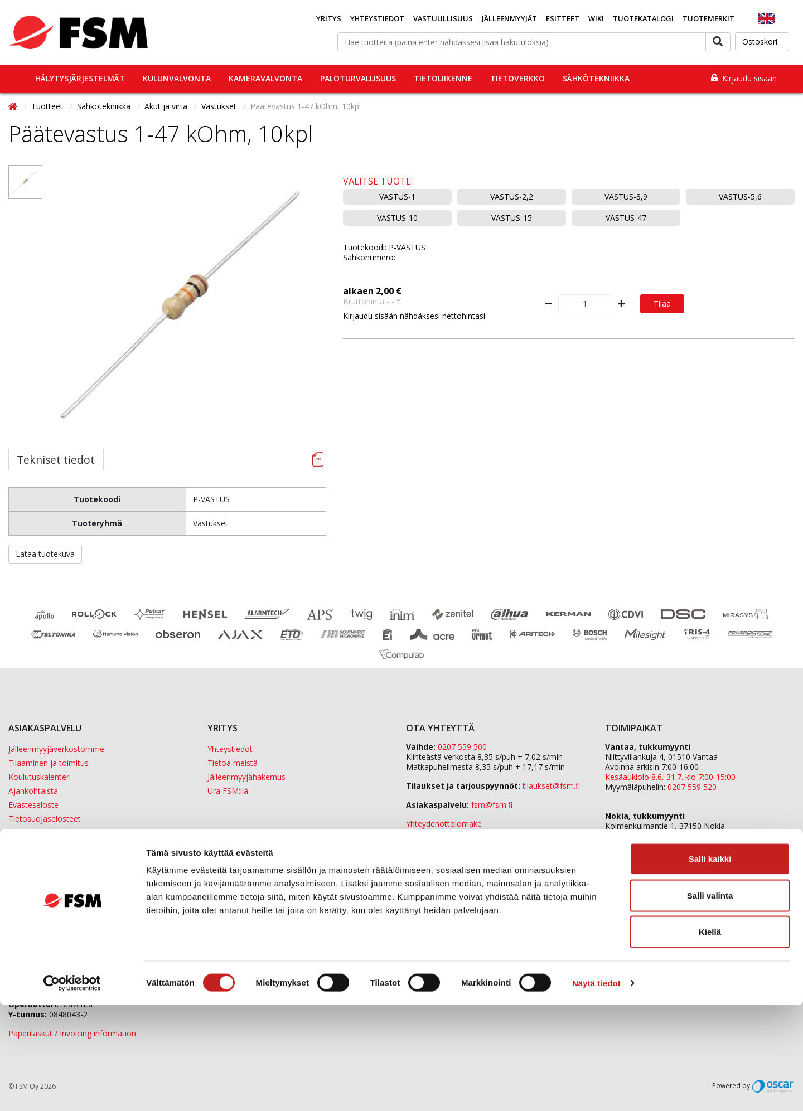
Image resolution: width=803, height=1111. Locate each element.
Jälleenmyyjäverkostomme (56, 749)
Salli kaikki (710, 964)
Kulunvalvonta (177, 78)
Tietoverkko (517, 78)
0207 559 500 (462, 746)
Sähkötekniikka (596, 78)
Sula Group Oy (631, 895)
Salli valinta (710, 1001)
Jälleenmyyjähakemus (246, 777)
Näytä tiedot (596, 1089)
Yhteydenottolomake (444, 823)
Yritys (328, 18)
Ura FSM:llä (227, 790)
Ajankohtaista (33, 790)
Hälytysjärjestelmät (80, 78)
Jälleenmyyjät (509, 18)
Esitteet (562, 18)
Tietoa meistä (232, 763)
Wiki (596, 18)
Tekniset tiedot (56, 459)
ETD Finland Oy (633, 875)
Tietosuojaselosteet (44, 818)
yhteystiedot (565, 842)
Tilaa (662, 303)
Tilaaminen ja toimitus (48, 763)
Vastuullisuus (443, 18)
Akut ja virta (167, 106)
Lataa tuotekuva (45, 554)
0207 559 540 (692, 846)
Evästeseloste (33, 804)
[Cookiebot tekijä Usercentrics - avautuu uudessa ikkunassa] (72, 1089)
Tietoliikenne (443, 78)
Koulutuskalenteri (39, 777)
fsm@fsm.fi (491, 804)
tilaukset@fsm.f (551, 785)
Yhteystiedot (377, 18)
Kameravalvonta (265, 78)
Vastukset (220, 106)
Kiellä (710, 1037)
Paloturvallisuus (358, 78)
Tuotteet (48, 106)
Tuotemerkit (708, 18)
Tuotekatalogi (643, 18)
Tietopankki (29, 832)
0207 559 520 (692, 787)
